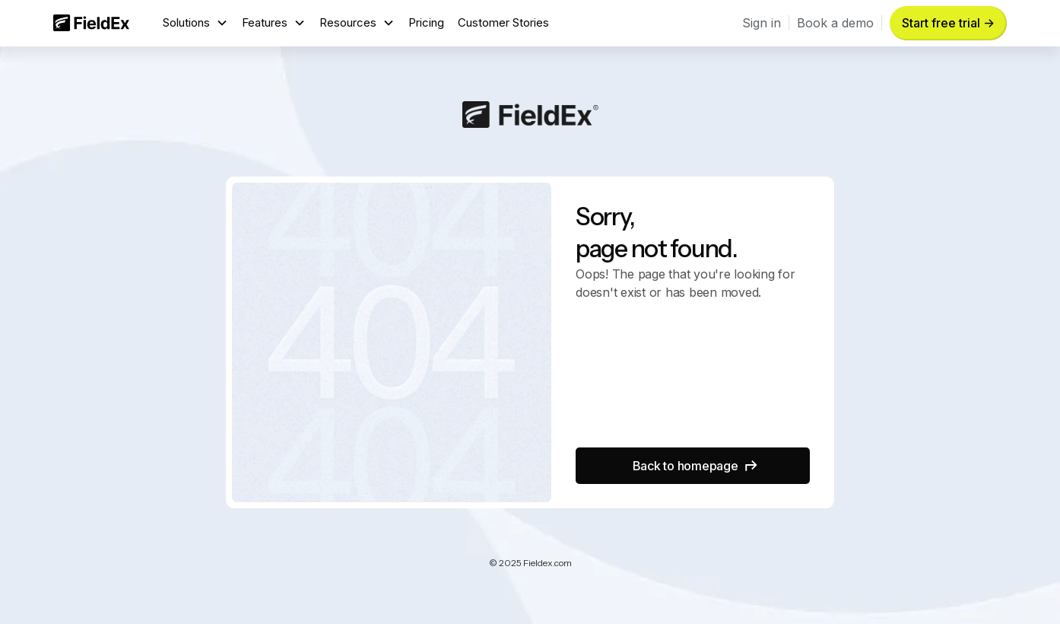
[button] (195, 23)
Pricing (426, 22)
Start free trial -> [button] (948, 22)
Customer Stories (503, 22)
